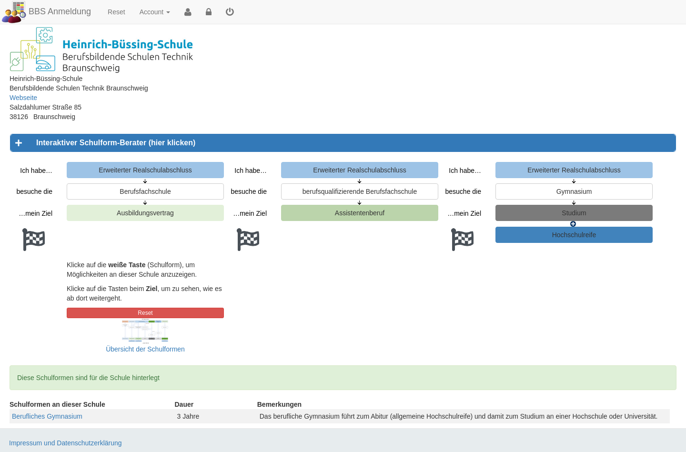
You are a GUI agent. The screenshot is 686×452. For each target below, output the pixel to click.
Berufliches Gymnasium (47, 416)
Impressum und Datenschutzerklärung (65, 443)
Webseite (23, 97)
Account (155, 12)
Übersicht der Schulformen (145, 349)
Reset (116, 12)
